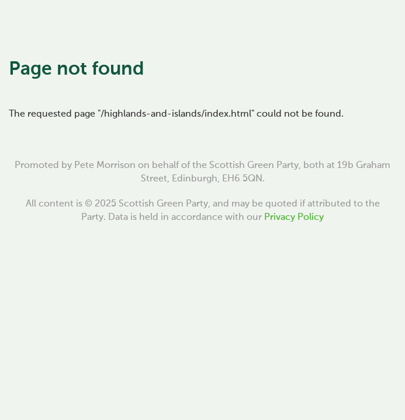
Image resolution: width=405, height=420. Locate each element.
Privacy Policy (294, 217)
